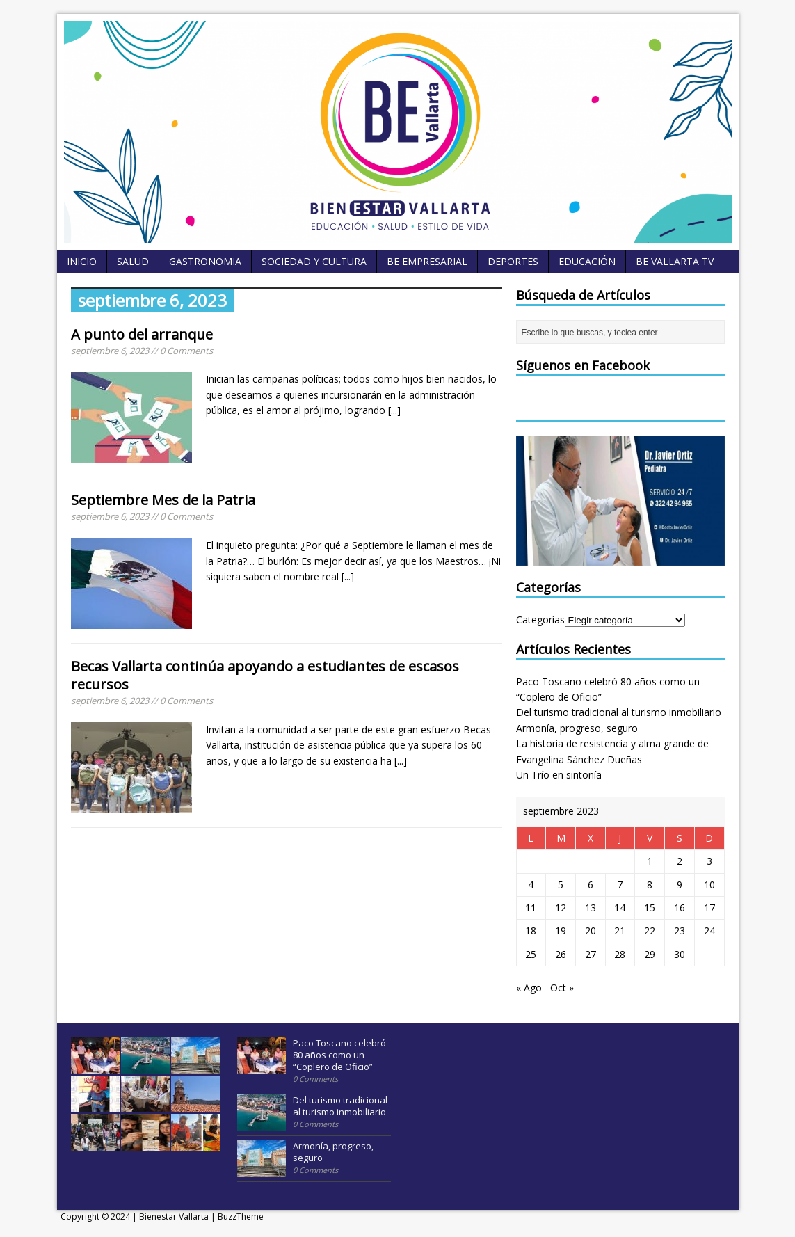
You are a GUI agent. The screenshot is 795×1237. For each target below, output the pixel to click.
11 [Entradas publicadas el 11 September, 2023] (530, 907)
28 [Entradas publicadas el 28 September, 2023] (619, 954)
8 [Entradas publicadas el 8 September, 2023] (649, 884)
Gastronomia (205, 261)
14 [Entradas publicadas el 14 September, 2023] (619, 907)
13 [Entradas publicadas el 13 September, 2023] (590, 907)
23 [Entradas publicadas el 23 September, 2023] (679, 930)
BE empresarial (427, 261)
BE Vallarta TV (675, 261)
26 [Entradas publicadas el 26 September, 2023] (560, 954)
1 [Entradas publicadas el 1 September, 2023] (649, 861)
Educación (587, 261)
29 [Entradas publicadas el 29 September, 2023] (649, 954)
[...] (394, 410)
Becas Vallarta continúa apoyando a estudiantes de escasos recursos (265, 675)
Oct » (562, 987)
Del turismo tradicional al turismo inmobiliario (618, 712)
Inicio (82, 261)
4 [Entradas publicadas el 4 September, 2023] (530, 884)
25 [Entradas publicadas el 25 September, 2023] (530, 954)
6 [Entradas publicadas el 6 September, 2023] (590, 884)
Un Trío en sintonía (559, 774)
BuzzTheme (241, 1216)
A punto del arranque (142, 334)
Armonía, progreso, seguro (577, 728)
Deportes (513, 261)
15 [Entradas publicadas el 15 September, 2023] (649, 907)
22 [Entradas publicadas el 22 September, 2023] (649, 930)
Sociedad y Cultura (314, 261)
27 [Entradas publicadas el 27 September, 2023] (590, 954)
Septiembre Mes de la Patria (163, 499)
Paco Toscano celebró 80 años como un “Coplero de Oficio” (339, 1055)
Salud (133, 261)
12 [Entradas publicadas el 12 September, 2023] (560, 907)
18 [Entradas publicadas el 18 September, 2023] (530, 930)
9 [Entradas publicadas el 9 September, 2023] (679, 884)
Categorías (540, 619)
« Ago (529, 987)
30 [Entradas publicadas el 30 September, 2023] (679, 954)
